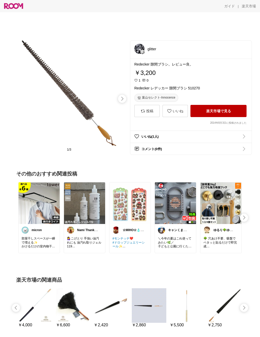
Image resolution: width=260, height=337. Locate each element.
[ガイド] (229, 6)
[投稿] (147, 111)
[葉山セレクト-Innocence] (156, 98)
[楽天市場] (249, 6)
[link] (39, 202)
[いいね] (175, 111)
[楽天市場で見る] (218, 111)
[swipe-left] (16, 308)
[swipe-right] (122, 99)
